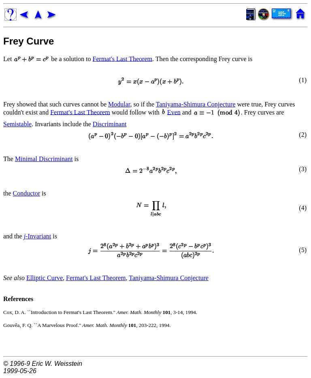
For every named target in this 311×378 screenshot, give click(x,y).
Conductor (26, 193)
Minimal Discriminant (44, 158)
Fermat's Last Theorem (122, 58)
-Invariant (37, 236)
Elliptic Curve (44, 277)
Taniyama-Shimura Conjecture (196, 104)
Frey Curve (28, 41)
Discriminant (110, 124)
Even (174, 111)
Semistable (17, 124)
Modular (119, 104)
